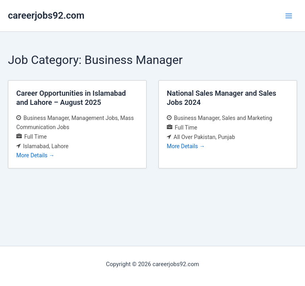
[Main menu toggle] (288, 16)
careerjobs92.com (46, 15)
